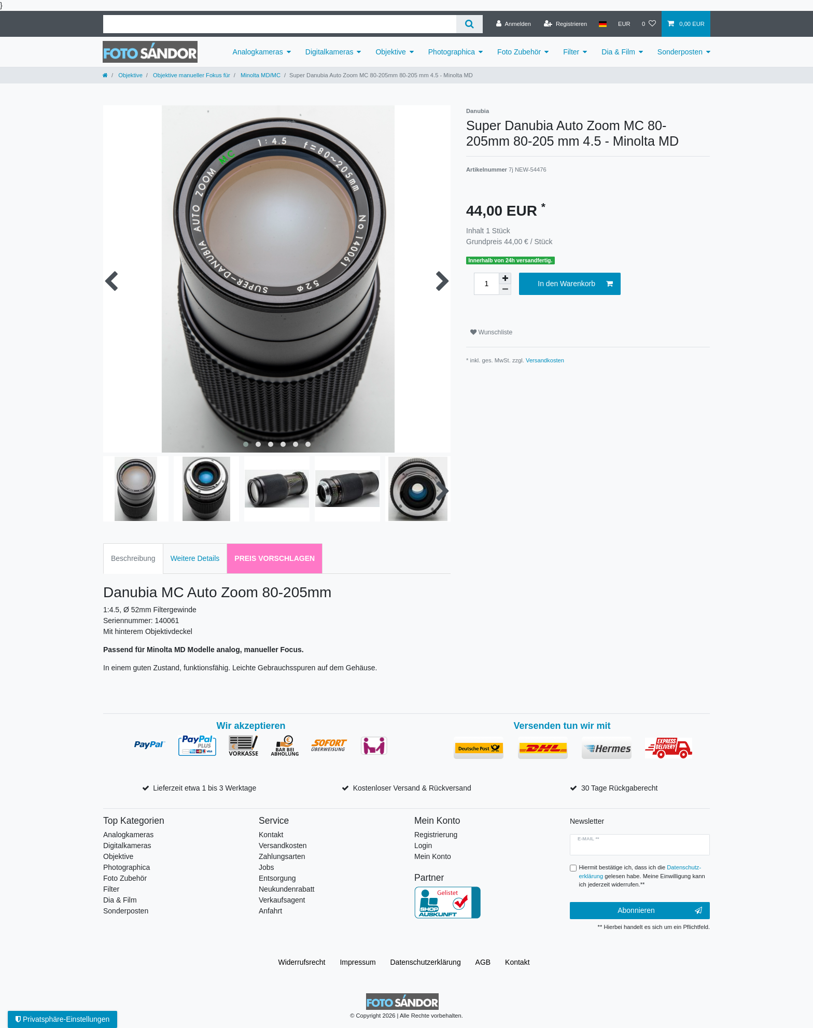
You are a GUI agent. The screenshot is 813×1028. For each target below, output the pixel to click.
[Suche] (469, 24)
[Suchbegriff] (279, 24)
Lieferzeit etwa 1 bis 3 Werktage (204, 788)
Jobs (266, 867)
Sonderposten (680, 52)
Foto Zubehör (519, 52)
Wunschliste (491, 332)
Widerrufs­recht (301, 962)
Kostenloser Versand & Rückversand (412, 788)
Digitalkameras (329, 52)
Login (423, 845)
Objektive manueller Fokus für (190, 75)
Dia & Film (618, 52)
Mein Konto (432, 856)
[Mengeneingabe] (486, 284)
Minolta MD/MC (260, 75)
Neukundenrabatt (286, 889)
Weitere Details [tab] (195, 558)
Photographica (451, 52)
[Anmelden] (513, 24)
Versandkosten (545, 360)
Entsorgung (277, 878)
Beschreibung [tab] (133, 558)
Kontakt (271, 834)
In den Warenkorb (575, 284)
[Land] (602, 24)
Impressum (357, 962)
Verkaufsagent (282, 900)
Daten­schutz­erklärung (425, 962)
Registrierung (435, 834)
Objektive (390, 52)
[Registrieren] (565, 24)
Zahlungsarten (282, 856)
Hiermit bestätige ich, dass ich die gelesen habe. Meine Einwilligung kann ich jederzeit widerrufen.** (642, 876)
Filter (571, 52)
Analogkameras (258, 52)
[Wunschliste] (649, 24)
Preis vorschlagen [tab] (274, 558)
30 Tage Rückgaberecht (619, 788)
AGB (483, 962)
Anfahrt (270, 911)
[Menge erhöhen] (505, 278)
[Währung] (624, 24)
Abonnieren (660, 911)
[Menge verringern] (505, 289)
